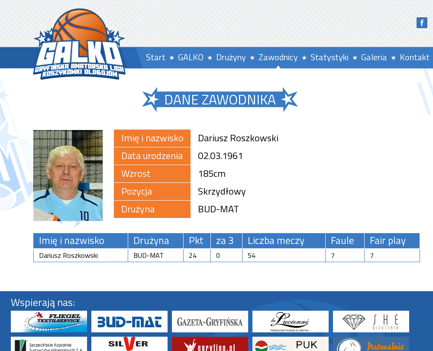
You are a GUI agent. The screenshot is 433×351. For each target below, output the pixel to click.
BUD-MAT (218, 209)
